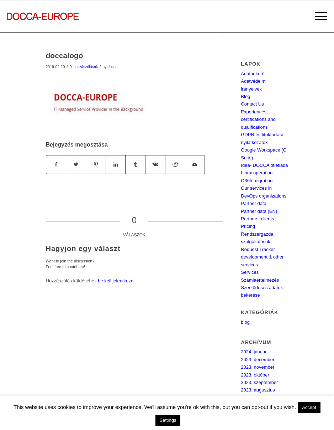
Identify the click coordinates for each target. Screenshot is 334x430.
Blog (245, 96)
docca (112, 67)
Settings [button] (168, 420)
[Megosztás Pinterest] (96, 164)
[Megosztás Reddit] (175, 164)
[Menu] (317, 16)
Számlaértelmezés (260, 280)
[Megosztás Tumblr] (135, 164)
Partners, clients (257, 218)
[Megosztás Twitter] (76, 164)
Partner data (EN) (259, 211)
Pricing (248, 226)
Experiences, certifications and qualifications (258, 119)
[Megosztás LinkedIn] (116, 164)
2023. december (257, 359)
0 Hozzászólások (84, 67)
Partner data (253, 203)
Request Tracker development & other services (262, 257)
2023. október (255, 375)
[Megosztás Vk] (155, 164)
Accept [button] (309, 407)
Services (250, 272)
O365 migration (256, 180)
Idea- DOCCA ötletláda (264, 165)
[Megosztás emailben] (195, 164)
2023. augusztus (258, 390)
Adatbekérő (253, 73)
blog (245, 322)
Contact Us (252, 104)
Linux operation (256, 172)
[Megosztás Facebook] (56, 164)
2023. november (257, 367)
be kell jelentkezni (116, 280)
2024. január (253, 351)
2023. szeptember (259, 382)
